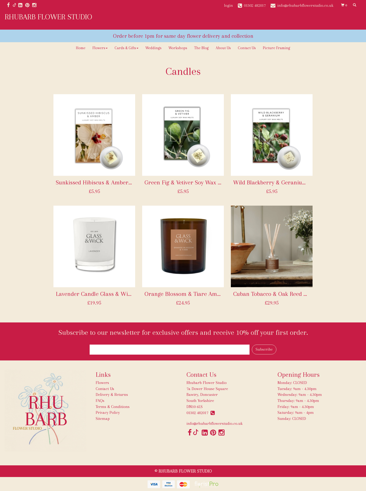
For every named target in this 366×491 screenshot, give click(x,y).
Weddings (153, 48)
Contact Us (247, 48)
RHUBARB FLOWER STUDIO (48, 16)
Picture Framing (276, 48)
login (228, 5)
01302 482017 (201, 412)
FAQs (100, 400)
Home (80, 48)
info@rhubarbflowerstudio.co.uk (215, 423)
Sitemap (103, 418)
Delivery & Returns (112, 394)
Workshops (178, 48)
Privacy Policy (108, 412)
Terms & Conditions (113, 406)
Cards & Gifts (126, 48)
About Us (223, 48)
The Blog (201, 48)
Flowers (100, 48)
